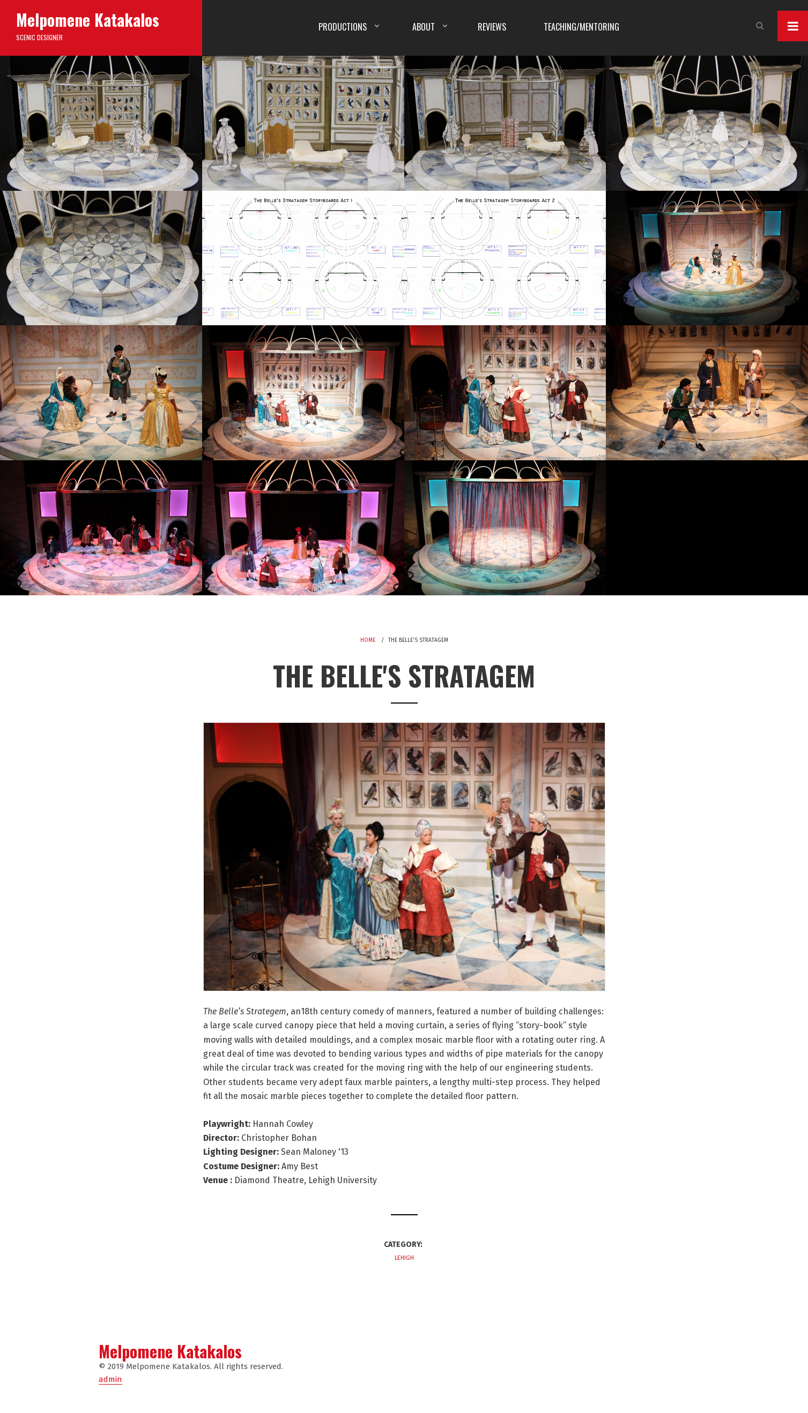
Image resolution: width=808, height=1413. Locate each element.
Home (367, 640)
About (423, 26)
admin (110, 1379)
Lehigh (404, 1257)
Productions (342, 26)
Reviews (492, 26)
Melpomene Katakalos (87, 20)
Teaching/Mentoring (581, 26)
